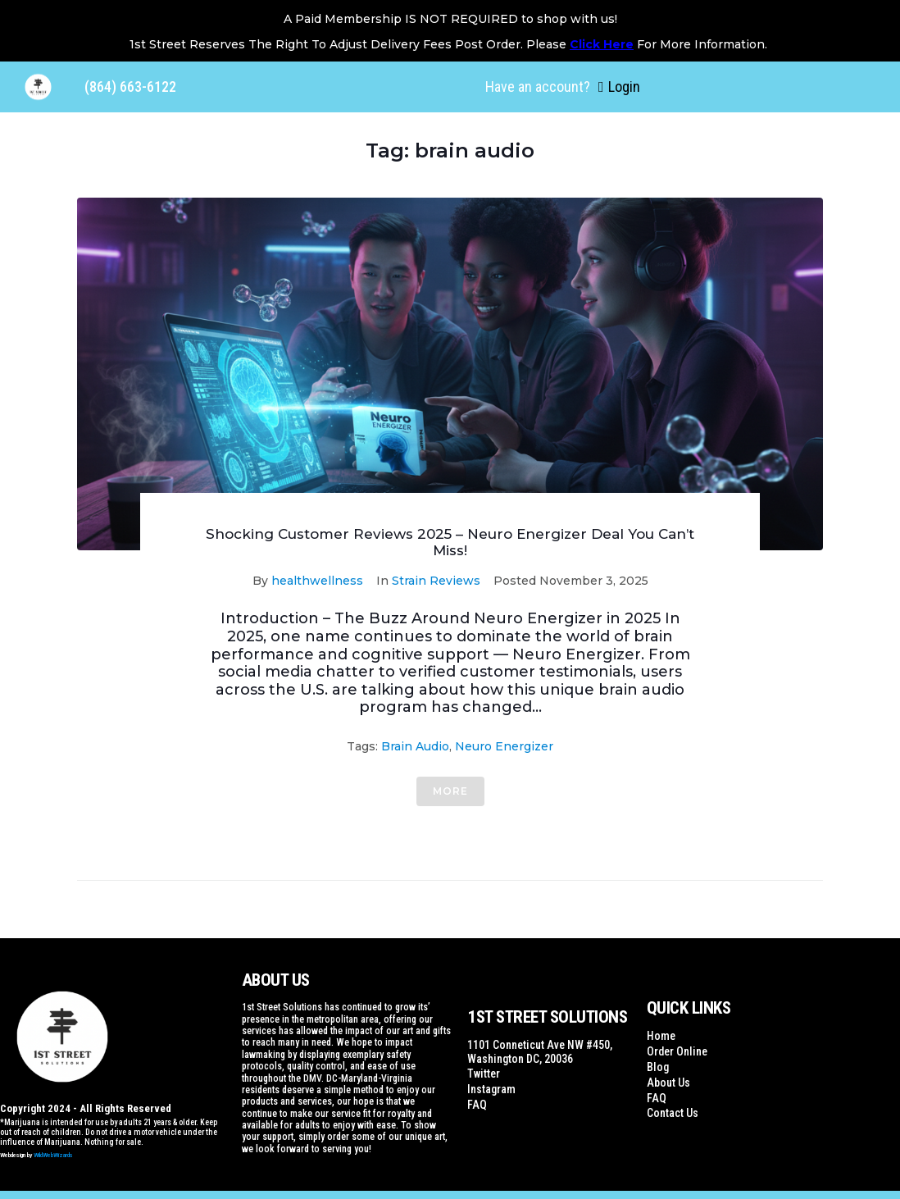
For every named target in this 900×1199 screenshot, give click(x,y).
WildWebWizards (53, 1155)
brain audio (415, 746)
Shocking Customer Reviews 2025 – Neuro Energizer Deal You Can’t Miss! (450, 542)
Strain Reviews (436, 580)
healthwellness (317, 580)
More (450, 791)
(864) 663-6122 (130, 86)
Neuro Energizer (504, 746)
